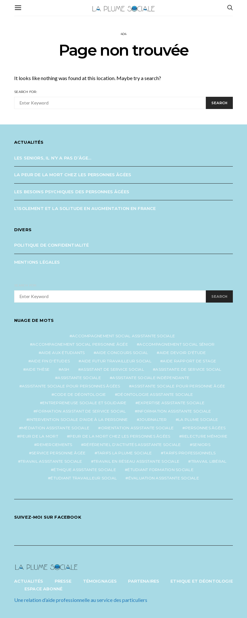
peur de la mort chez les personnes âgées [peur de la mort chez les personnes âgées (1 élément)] (119, 436)
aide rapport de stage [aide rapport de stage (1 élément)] (189, 361)
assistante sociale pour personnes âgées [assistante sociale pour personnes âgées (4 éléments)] (71, 386)
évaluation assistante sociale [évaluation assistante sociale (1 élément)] (163, 478)
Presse (63, 581)
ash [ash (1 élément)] (65, 369)
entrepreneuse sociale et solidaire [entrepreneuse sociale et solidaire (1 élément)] (84, 402)
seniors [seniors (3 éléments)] (201, 444)
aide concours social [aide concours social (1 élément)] (122, 352)
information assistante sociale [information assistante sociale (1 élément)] (174, 411)
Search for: (25, 92)
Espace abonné (43, 588)
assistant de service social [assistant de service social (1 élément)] (112, 369)
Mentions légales (37, 262)
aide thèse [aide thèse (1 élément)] (38, 369)
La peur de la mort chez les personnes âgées (72, 174)
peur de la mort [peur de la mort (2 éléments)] (39, 436)
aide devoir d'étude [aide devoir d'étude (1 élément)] (183, 352)
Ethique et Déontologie (201, 581)
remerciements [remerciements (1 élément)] (54, 444)
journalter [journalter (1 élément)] (153, 419)
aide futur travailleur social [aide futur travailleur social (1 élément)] (116, 361)
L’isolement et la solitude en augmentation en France (85, 208)
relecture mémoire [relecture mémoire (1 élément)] (204, 436)
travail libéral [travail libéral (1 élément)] (209, 461)
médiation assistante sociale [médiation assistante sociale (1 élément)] (55, 427)
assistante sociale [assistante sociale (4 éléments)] (79, 377)
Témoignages (100, 581)
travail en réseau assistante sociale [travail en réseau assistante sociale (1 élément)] (136, 461)
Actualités (28, 581)
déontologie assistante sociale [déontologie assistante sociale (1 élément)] (155, 394)
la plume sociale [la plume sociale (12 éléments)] (198, 419)
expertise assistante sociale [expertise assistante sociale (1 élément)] (171, 402)
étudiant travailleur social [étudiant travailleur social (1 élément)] (83, 478)
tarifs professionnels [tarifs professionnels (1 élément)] (189, 452)
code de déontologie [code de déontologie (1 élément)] (80, 394)
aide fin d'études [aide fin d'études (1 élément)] (50, 361)
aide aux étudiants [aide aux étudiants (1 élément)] (63, 352)
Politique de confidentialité (51, 245)
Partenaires (143, 581)
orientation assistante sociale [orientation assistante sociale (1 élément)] (137, 427)
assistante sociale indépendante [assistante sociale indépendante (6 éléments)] (150, 377)
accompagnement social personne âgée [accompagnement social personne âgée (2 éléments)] (80, 344)
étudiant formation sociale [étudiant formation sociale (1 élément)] (160, 469)
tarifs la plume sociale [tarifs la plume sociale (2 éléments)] (124, 452)
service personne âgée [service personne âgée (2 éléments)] (59, 452)
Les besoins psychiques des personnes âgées (71, 191)
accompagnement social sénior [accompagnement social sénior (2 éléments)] (177, 344)
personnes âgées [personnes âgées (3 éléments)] (205, 427)
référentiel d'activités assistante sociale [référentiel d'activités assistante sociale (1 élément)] (132, 444)
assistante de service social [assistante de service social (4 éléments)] (188, 369)
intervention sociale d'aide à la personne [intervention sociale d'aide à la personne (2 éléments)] (78, 419)
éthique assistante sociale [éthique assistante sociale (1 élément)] (84, 469)
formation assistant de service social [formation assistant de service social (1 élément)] (81, 411)
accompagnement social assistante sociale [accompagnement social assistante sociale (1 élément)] (123, 335)
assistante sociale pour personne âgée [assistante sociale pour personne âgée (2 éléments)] (178, 386)
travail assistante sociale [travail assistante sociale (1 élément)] (51, 461)
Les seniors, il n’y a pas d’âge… (52, 157)
